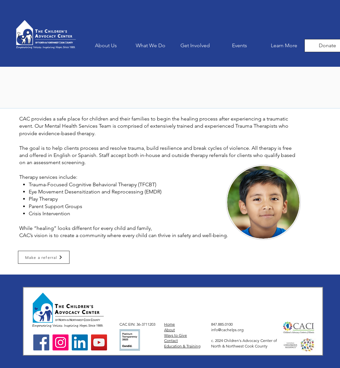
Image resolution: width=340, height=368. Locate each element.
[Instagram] (61, 342)
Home (169, 324)
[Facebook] (41, 342)
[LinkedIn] (80, 342)
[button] (150, 45)
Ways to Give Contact (175, 338)
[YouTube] (99, 342)
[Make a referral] (44, 257)
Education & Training (182, 346)
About (169, 329)
